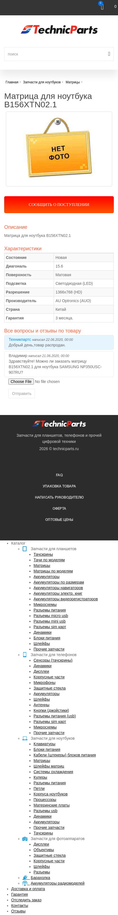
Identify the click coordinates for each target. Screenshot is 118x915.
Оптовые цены (59, 519)
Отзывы (18, 911)
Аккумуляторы (47, 576)
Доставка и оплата (28, 889)
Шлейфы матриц (49, 766)
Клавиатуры (44, 744)
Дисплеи (41, 671)
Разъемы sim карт (50, 627)
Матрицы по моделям (53, 571)
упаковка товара (59, 486)
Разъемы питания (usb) (55, 716)
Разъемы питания (50, 610)
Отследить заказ (26, 900)
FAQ (59, 475)
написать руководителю (59, 497)
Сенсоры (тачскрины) (53, 660)
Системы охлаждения (53, 772)
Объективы (44, 850)
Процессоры (45, 799)
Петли (39, 788)
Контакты (19, 905)
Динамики (42, 632)
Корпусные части (49, 677)
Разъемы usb (45, 811)
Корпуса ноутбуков (51, 794)
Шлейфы (42, 643)
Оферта (59, 508)
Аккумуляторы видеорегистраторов (66, 599)
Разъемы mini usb (50, 621)
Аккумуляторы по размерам (59, 582)
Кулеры (40, 777)
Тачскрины (43, 554)
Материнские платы (52, 805)
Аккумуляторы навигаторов (58, 588)
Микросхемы (45, 604)
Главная (12, 82)
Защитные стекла (50, 688)
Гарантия (19, 894)
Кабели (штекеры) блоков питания (65, 755)
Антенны (41, 705)
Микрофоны (44, 682)
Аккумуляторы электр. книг (58, 593)
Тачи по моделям (49, 560)
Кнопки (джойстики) (51, 710)
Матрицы (42, 565)
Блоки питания (47, 638)
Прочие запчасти (49, 649)
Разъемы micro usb (51, 615)
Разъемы (42, 872)
